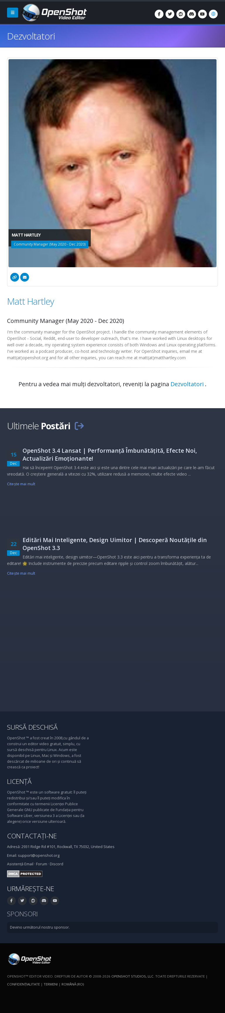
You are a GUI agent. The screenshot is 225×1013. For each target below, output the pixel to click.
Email (28, 864)
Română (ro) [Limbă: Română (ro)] (73, 984)
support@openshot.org (38, 855)
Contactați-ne (32, 835)
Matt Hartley (30, 301)
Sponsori (22, 913)
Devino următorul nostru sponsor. (40, 927)
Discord (56, 864)
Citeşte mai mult (21, 483)
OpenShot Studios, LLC (132, 976)
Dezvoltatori (188, 384)
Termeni (51, 984)
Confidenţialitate (23, 984)
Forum (41, 864)
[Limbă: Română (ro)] (213, 14)
